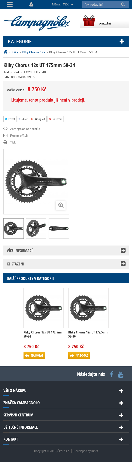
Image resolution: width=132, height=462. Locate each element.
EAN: (6, 77)
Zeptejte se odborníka (25, 129)
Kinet (94, 451)
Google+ (38, 119)
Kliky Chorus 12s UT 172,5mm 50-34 (44, 334)
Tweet (10, 119)
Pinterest (55, 119)
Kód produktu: (13, 72)
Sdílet (23, 119)
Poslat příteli (19, 135)
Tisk (13, 142)
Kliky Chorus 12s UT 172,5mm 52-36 (88, 334)
